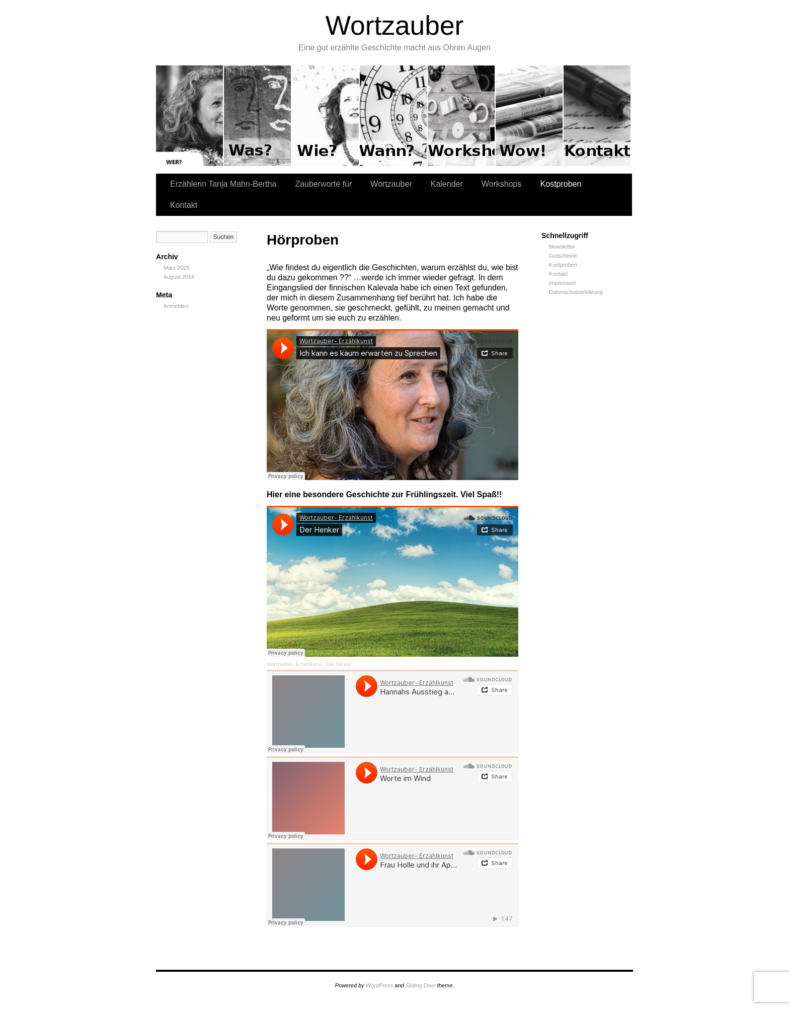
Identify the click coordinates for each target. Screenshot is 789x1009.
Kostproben (530, 115)
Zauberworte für (258, 115)
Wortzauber (395, 25)
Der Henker (339, 664)
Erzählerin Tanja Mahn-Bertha (190, 115)
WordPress (379, 985)
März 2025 (177, 268)
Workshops (462, 115)
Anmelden (176, 306)
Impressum (562, 283)
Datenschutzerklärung (576, 292)
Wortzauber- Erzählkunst (294, 664)
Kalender (394, 115)
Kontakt (597, 115)
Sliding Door (421, 985)
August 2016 (179, 277)
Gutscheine (563, 256)
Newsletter (562, 247)
